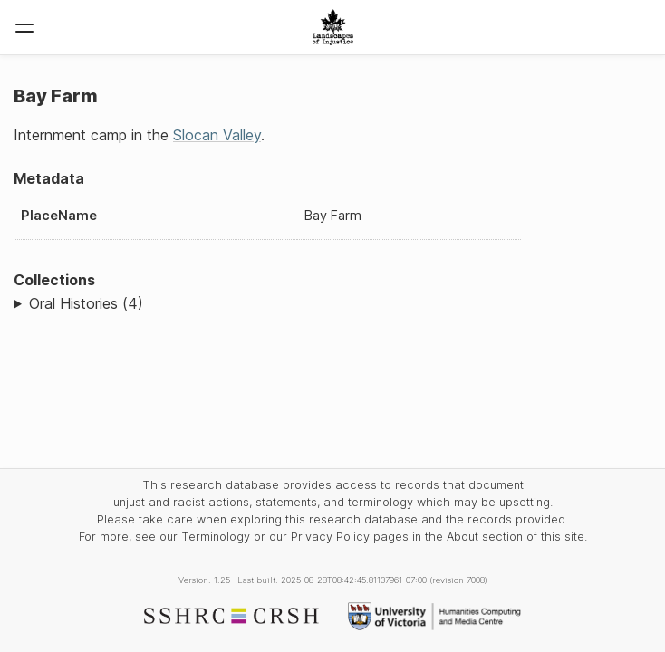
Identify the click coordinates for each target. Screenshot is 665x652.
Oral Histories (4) (86, 303)
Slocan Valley (217, 135)
